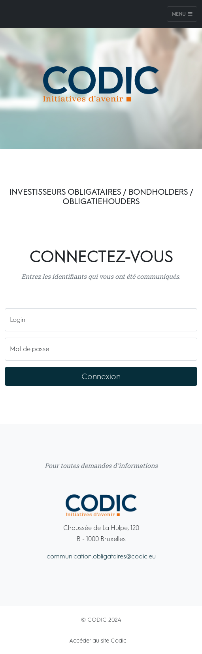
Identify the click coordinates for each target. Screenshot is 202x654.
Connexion (101, 376)
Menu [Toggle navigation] (182, 14)
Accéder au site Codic (97, 640)
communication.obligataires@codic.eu (101, 556)
